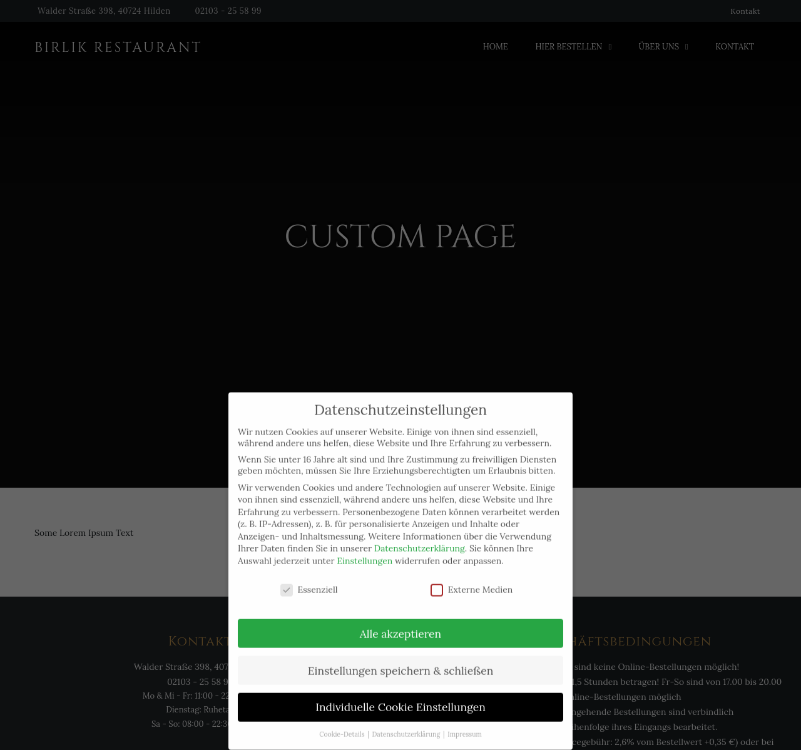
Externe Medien (472, 579)
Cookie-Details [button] (342, 724)
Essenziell (309, 579)
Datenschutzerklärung (419, 538)
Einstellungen (364, 551)
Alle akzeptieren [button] (400, 623)
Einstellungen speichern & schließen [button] (401, 660)
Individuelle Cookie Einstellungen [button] (400, 697)
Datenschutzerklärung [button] (407, 724)
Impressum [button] (464, 724)
